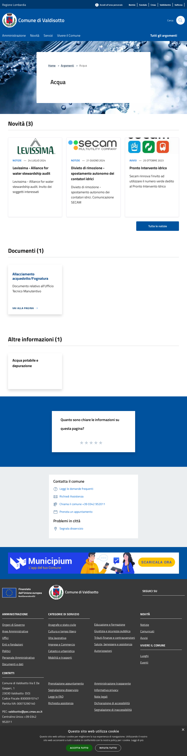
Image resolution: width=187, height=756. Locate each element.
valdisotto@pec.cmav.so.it (25, 711)
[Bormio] (132, 5)
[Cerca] (180, 20)
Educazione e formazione (109, 624)
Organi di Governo (13, 625)
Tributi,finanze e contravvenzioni (114, 637)
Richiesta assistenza (60, 703)
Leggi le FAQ (56, 696)
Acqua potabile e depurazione (25, 363)
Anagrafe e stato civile (62, 625)
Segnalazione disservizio (63, 690)
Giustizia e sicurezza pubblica (112, 631)
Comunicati (147, 631)
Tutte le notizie (157, 226)
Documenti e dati (12, 664)
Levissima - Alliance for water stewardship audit (31, 170)
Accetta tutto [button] (79, 747)
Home (52, 65)
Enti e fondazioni (12, 644)
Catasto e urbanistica (61, 651)
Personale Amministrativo (18, 657)
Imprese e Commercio (61, 644)
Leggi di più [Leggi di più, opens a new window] (137, 740)
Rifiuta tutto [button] (108, 747)
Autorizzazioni (103, 651)
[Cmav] (153, 5)
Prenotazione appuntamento (66, 683)
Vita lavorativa (57, 638)
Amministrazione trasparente (112, 683)
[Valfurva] (178, 5)
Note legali (101, 696)
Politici (6, 651)
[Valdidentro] (165, 5)
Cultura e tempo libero (62, 631)
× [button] (183, 729)
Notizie (17, 160)
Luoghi (144, 656)
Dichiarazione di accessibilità (112, 703)
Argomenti (67, 65)
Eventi (144, 662)
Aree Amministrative (15, 631)
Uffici (5, 638)
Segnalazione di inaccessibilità (113, 709)
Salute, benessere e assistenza (113, 644)
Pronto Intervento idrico (148, 168)
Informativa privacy (106, 690)
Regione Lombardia (14, 5)
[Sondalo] (143, 5)
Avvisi (133, 160)
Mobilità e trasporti (60, 657)
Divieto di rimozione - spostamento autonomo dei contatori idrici (92, 173)
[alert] (93, 741)
